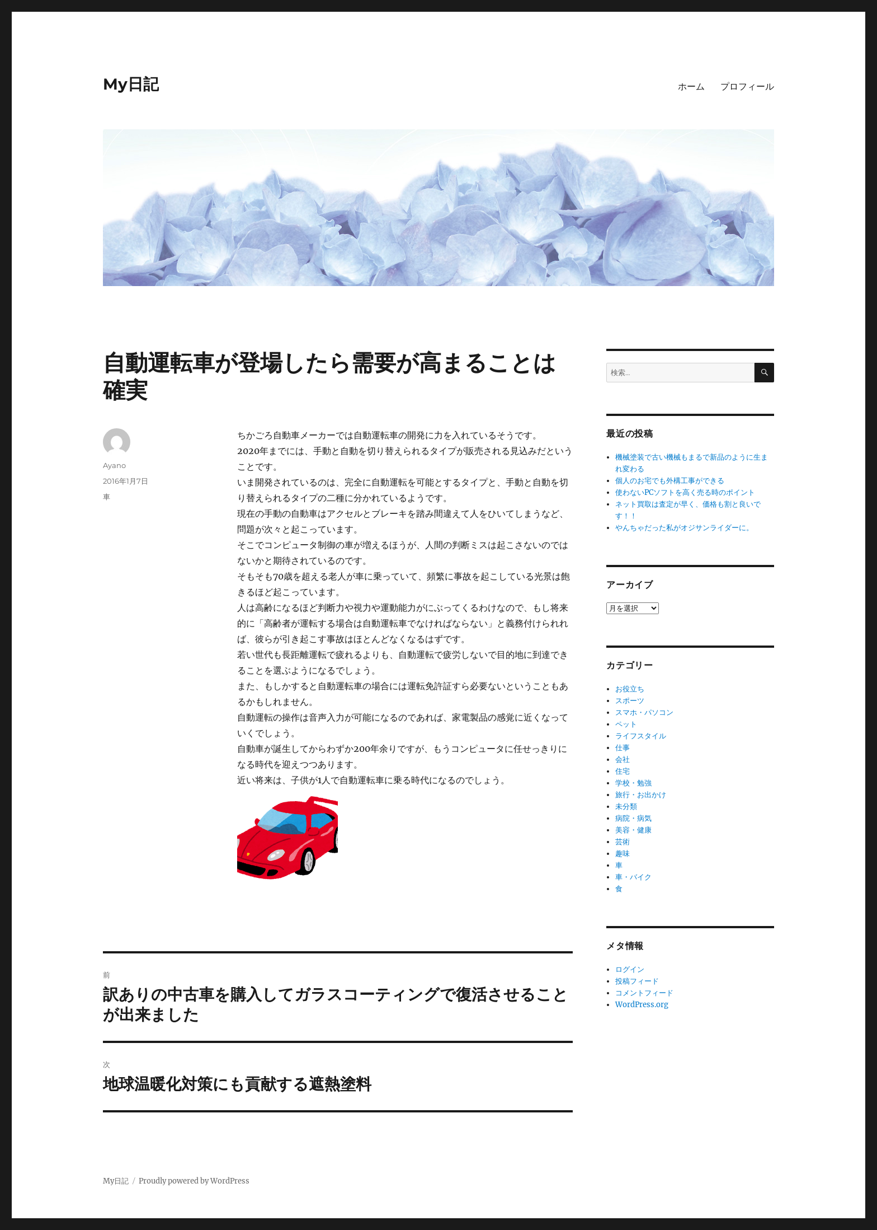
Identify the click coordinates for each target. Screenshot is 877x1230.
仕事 (622, 747)
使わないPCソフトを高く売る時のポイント (685, 492)
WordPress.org (641, 1004)
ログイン (629, 969)
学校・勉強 (633, 783)
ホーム (691, 86)
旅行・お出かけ (640, 794)
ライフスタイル (640, 736)
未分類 (626, 806)
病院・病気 (633, 818)
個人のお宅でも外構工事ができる (669, 480)
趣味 (622, 853)
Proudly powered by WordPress (194, 1181)
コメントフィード (644, 993)
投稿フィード (637, 981)
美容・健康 (633, 830)
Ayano (114, 465)
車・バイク (633, 877)
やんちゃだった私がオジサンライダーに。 (684, 527)
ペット (626, 724)
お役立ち (629, 689)
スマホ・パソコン (644, 712)
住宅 (622, 771)
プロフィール (747, 86)
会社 (622, 759)
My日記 (131, 83)
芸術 (622, 841)
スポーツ (629, 700)
